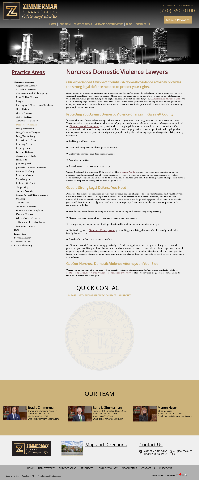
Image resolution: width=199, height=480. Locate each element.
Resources (87, 468)
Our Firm (64, 24)
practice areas (83, 24)
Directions (165, 468)
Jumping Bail (23, 163)
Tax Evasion (22, 202)
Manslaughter (24, 179)
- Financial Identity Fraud (31, 222)
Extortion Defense (26, 140)
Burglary (21, 101)
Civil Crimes (23, 109)
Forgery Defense (25, 152)
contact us (143, 24)
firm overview (46, 468)
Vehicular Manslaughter (29, 210)
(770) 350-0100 (181, 452)
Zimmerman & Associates (166, 99)
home (52, 24)
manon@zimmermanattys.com (178, 416)
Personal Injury (22, 238)
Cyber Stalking (24, 117)
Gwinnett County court (102, 230)
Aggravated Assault (26, 86)
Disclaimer (26, 476)
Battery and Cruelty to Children (34, 105)
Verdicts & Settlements (109, 24)
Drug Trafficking (25, 136)
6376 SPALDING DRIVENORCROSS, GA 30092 (153, 453)
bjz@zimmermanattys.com (46, 418)
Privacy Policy (37, 476)
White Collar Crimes (28, 218)
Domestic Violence (26, 125)
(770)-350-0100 (177, 10)
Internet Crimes (25, 175)
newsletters (129, 468)
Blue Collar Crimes (27, 97)
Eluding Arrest (24, 144)
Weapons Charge (25, 226)
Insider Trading (25, 171)
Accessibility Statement (52, 476)
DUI (16, 230)
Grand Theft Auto (26, 156)
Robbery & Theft (25, 183)
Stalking (20, 199)
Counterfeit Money (27, 121)
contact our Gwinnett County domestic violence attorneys (99, 273)
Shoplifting (22, 187)
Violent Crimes (24, 214)
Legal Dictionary (107, 468)
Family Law (20, 234)
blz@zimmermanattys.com (111, 418)
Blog (129, 24)
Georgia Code (128, 172)
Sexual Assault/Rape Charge (32, 195)
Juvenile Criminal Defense (31, 167)
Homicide (21, 160)
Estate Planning (23, 245)
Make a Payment (177, 20)
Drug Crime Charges (28, 132)
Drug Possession (25, 128)
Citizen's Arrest (24, 113)
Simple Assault (24, 191)
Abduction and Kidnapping (31, 93)
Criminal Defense (24, 82)
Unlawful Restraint (26, 206)
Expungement (24, 148)
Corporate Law (22, 241)
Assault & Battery (26, 89)
